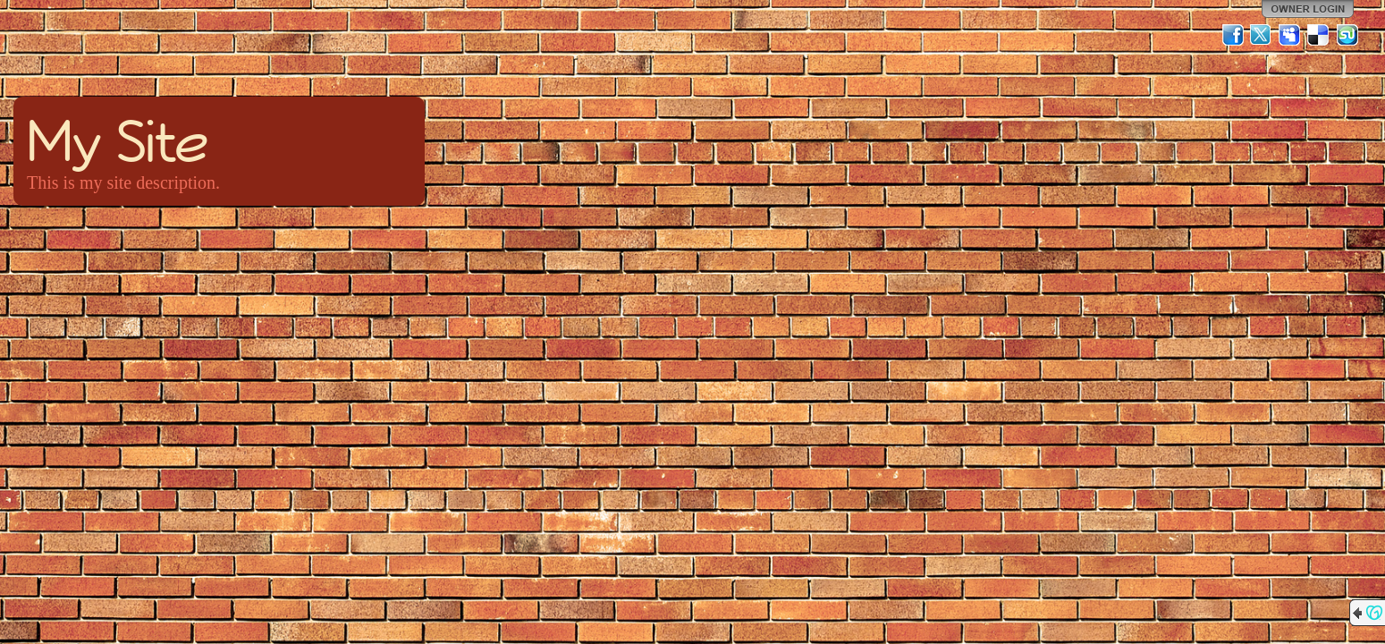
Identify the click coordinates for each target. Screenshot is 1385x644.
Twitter (1261, 34)
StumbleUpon (1347, 34)
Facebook (1233, 34)
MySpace (1290, 34)
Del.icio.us (1318, 34)
